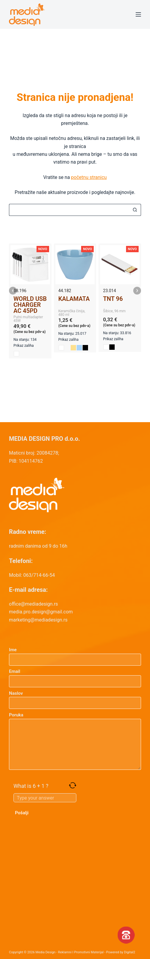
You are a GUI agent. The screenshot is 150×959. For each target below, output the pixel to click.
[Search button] (135, 210)
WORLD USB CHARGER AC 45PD (30, 304)
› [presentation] (137, 291)
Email (75, 676)
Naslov (75, 698)
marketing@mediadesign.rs (38, 620)
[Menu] (138, 14)
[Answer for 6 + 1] (44, 797)
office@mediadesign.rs (33, 604)
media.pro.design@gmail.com (41, 612)
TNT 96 (113, 298)
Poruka (75, 741)
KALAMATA (74, 298)
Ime (75, 654)
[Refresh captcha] (72, 785)
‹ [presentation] (13, 291)
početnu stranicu (89, 177)
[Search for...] (69, 210)
